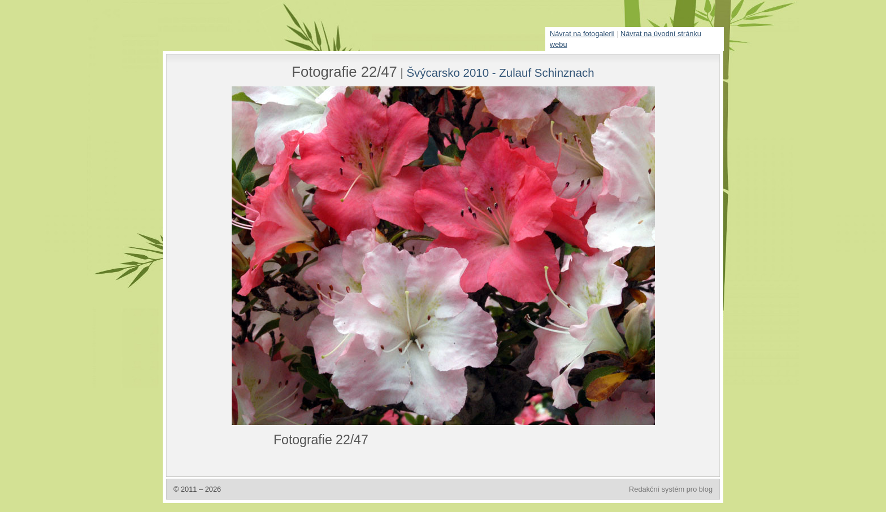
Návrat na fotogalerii (582, 33)
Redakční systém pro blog (671, 489)
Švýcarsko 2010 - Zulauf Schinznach (500, 72)
